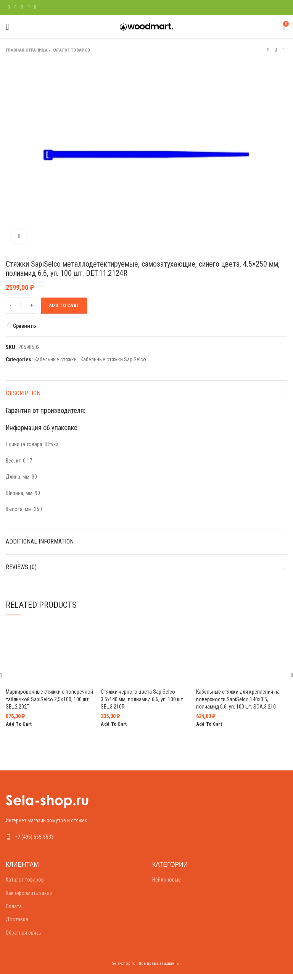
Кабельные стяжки (55, 359)
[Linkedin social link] (28, 8)
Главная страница (27, 50)
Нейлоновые (166, 880)
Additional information (40, 541)
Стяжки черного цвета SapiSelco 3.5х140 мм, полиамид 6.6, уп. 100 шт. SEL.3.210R (142, 699)
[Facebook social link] (9, 8)
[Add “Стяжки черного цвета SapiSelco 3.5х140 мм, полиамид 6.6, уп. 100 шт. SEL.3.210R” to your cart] (114, 724)
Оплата (14, 906)
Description (23, 393)
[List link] (73, 837)
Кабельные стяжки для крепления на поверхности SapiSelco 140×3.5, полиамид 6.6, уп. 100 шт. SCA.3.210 (238, 699)
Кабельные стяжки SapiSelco (113, 359)
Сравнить (24, 325)
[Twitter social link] (15, 8)
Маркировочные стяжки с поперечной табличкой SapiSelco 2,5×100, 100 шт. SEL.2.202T (49, 699)
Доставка (17, 919)
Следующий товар (283, 49)
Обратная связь (23, 933)
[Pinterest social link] (22, 8)
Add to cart (64, 305)
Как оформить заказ (29, 893)
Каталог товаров (71, 50)
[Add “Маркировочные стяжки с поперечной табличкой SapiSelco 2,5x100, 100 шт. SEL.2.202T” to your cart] (19, 724)
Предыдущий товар (268, 49)
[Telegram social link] (35, 8)
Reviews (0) (21, 567)
